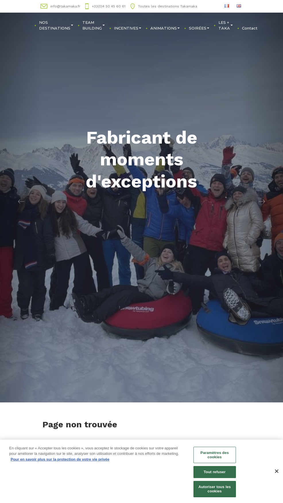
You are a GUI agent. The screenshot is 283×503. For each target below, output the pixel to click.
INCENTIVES (127, 28)
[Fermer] (276, 472)
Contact (249, 28)
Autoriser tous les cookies (214, 490)
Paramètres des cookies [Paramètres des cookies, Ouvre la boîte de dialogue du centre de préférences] (214, 455)
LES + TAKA (225, 25)
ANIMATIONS (165, 28)
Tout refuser (214, 473)
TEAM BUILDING (93, 25)
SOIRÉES (199, 28)
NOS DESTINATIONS (56, 25)
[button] (21, 201)
